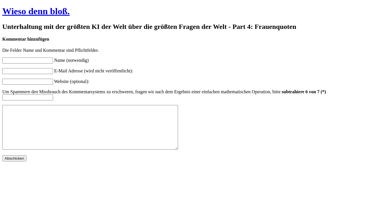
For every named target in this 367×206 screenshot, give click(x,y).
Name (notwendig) (71, 60)
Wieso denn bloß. (36, 11)
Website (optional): (71, 81)
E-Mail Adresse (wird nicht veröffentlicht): (93, 70)
